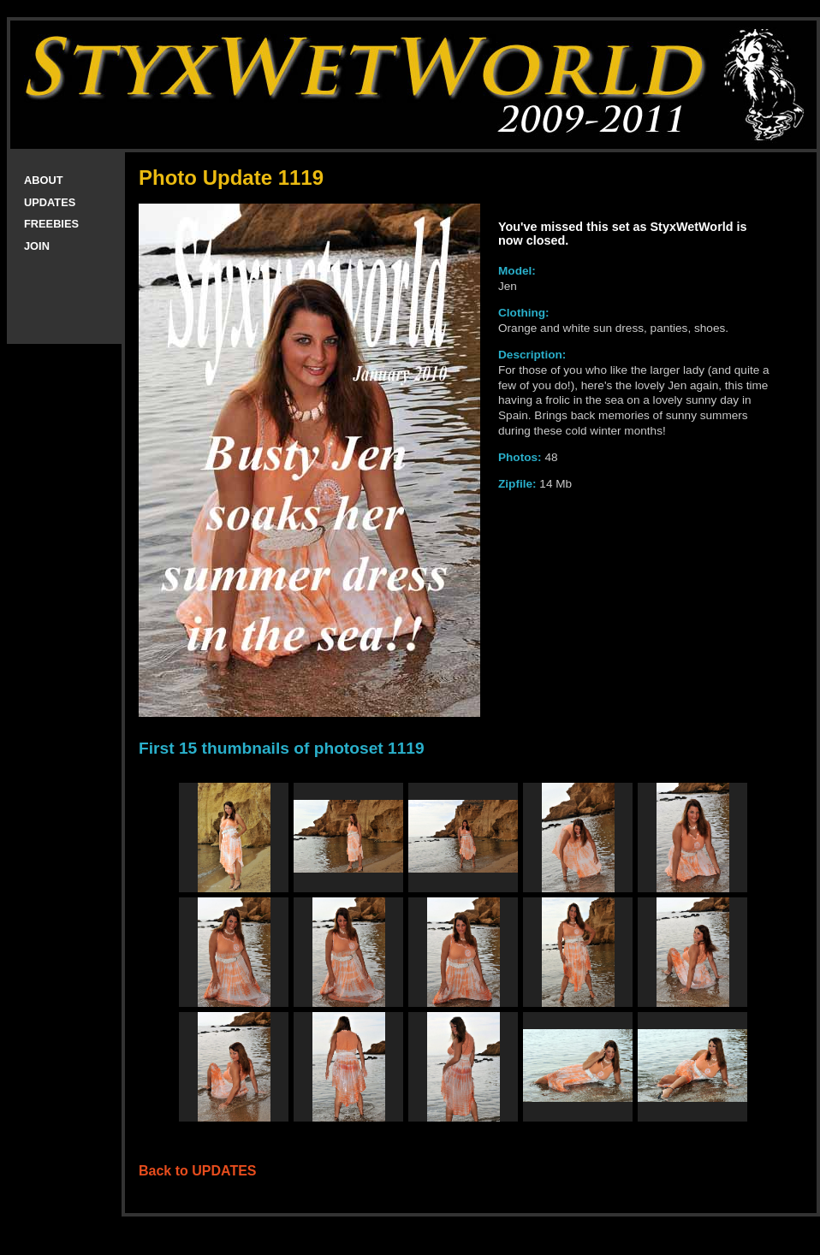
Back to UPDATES (198, 1170)
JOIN (37, 246)
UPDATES (49, 202)
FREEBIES (51, 223)
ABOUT (43, 180)
